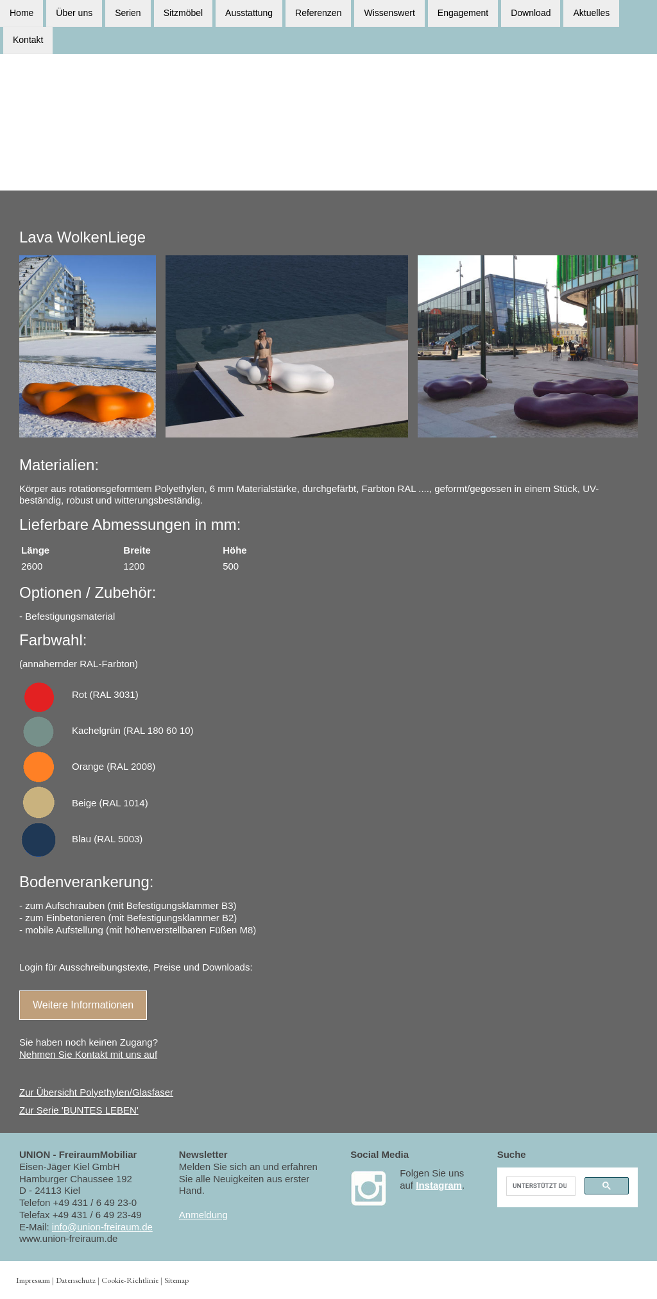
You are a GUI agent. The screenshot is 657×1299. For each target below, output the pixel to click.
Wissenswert (389, 13)
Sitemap (176, 1280)
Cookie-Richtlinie (129, 1280)
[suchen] (540, 1186)
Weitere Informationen (83, 1004)
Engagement (463, 13)
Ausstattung (249, 13)
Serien (128, 13)
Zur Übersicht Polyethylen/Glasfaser (96, 1092)
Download (530, 13)
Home (21, 13)
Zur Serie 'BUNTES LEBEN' (79, 1110)
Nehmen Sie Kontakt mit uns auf (88, 1054)
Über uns (74, 13)
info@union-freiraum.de (102, 1226)
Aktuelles (591, 13)
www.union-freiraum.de (68, 1238)
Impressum (33, 1280)
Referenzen (318, 13)
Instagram (439, 1185)
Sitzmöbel (183, 13)
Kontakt (28, 41)
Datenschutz (76, 1280)
